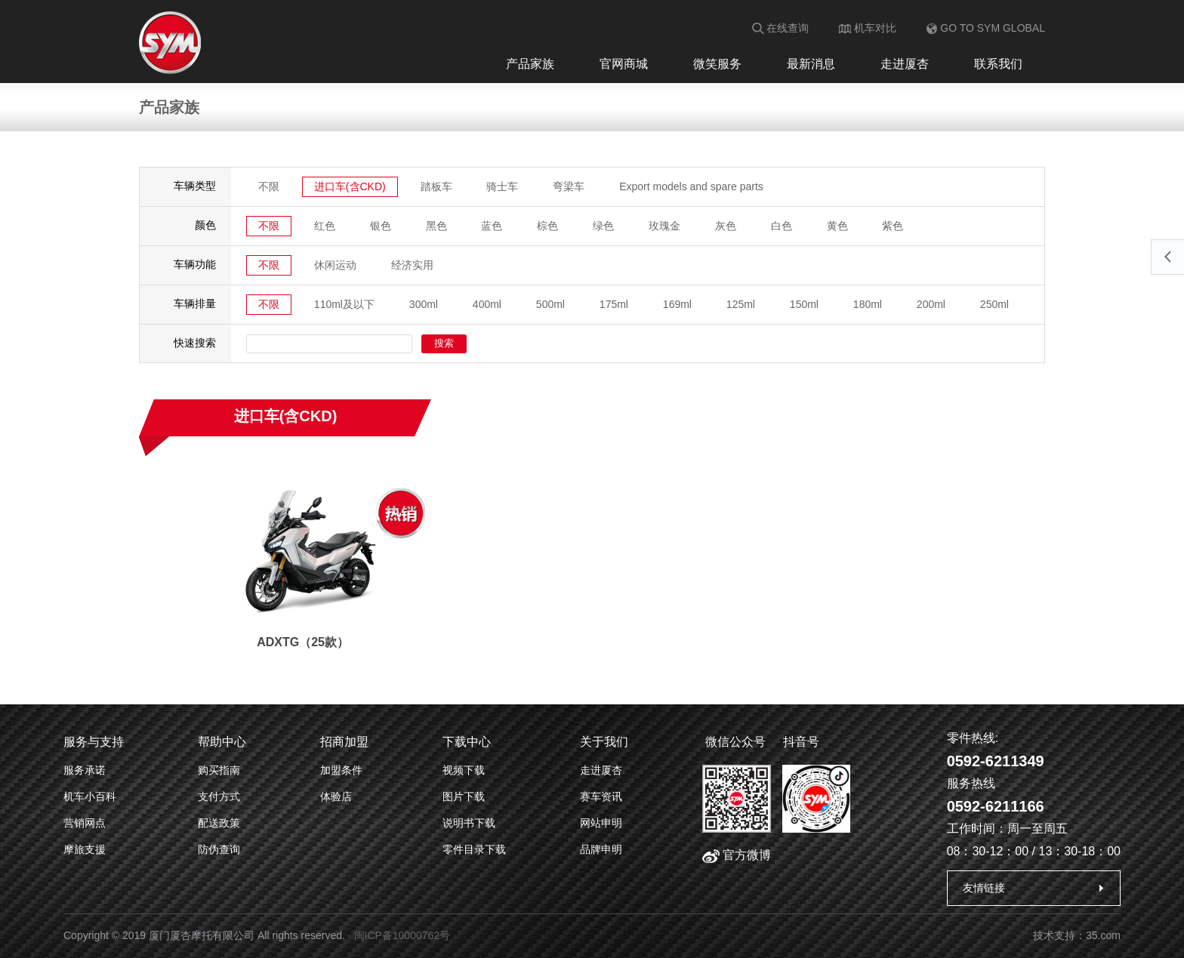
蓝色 (492, 226)
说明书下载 (468, 823)
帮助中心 (222, 741)
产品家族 (530, 63)
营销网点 (84, 823)
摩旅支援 (84, 849)
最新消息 (811, 63)
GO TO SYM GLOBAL (986, 28)
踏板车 (436, 186)
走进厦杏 (904, 63)
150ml (804, 304)
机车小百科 (89, 796)
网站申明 (601, 823)
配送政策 (219, 823)
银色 (380, 226)
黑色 (436, 226)
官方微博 (736, 855)
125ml (740, 304)
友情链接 (984, 888)
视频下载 (463, 770)
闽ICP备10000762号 (402, 935)
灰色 (725, 226)
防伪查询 (219, 849)
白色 (781, 226)
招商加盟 (344, 741)
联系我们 (998, 63)
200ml (931, 304)
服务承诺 (84, 770)
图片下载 (463, 796)
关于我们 (604, 741)
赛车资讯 (601, 796)
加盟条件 (341, 770)
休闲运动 (335, 265)
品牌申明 (601, 849)
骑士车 (503, 186)
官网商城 (624, 63)
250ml (994, 304)
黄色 (837, 226)
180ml (867, 304)
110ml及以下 (344, 304)
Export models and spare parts (691, 186)
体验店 (336, 796)
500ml (550, 304)
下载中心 (466, 741)
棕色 (547, 226)
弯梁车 (568, 186)
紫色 (893, 226)
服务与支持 (93, 741)
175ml (614, 304)
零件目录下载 (474, 849)
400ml (487, 304)
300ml (423, 304)
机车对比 (867, 28)
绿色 (603, 226)
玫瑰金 (664, 226)
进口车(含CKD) (350, 186)
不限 (268, 186)
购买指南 (219, 770)
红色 (324, 226)
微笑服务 (717, 63)
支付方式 (219, 796)
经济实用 (412, 265)
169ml (677, 304)
